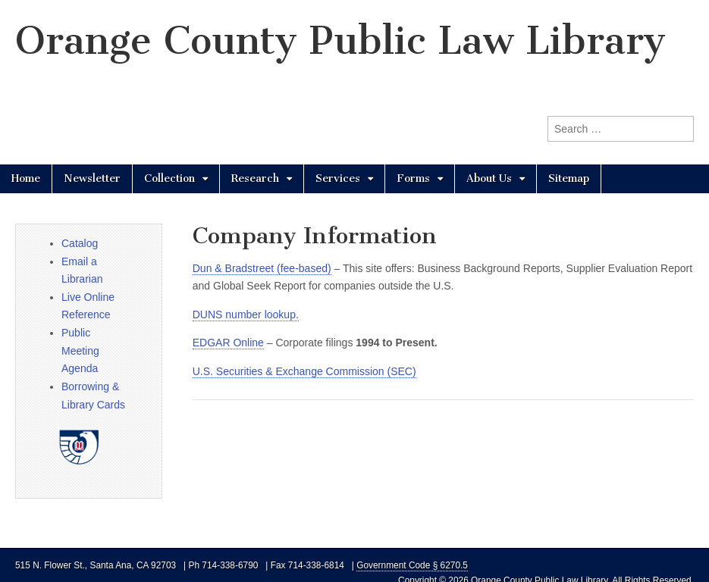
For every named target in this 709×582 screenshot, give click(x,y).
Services (337, 178)
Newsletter (92, 178)
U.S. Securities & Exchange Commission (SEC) (304, 371)
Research (255, 178)
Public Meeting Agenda (80, 350)
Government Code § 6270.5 (412, 565)
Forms (413, 178)
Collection (169, 178)
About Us (489, 178)
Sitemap (568, 178)
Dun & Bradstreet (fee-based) (262, 268)
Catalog (79, 243)
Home (25, 178)
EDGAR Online (228, 342)
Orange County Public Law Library (340, 40)
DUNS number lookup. (246, 314)
